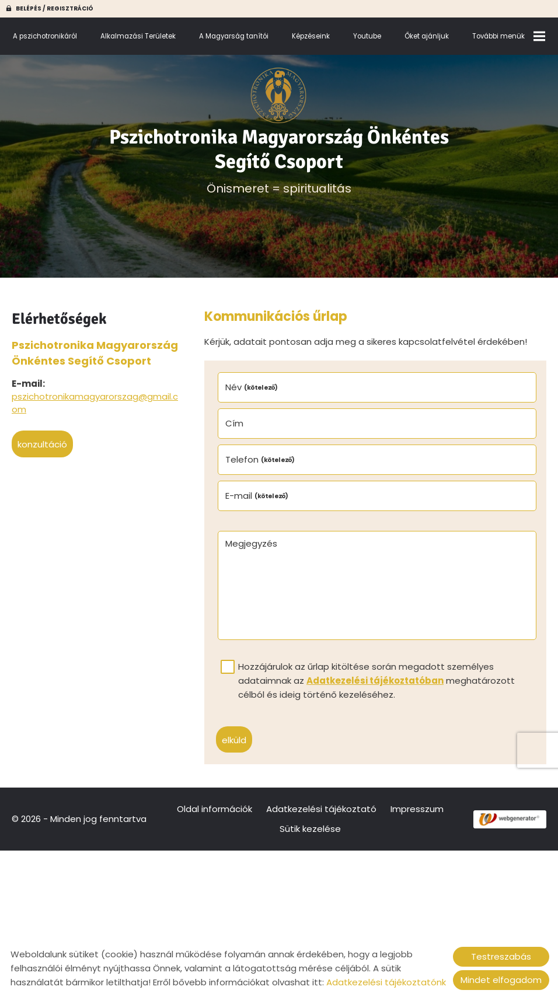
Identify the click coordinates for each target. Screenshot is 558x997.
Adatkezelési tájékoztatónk (386, 982)
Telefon (260, 459)
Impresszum (417, 809)
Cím (234, 423)
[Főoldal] (278, 96)
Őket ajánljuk (426, 36)
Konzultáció (42, 444)
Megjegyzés (251, 543)
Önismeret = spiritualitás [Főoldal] (278, 161)
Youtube (367, 36)
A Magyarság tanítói (233, 36)
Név (251, 387)
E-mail (257, 495)
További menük (508, 36)
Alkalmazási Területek (138, 36)
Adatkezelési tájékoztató (321, 809)
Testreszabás (501, 956)
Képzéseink (311, 36)
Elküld (234, 740)
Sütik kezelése (310, 829)
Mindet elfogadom (501, 980)
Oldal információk (214, 809)
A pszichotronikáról (45, 36)
